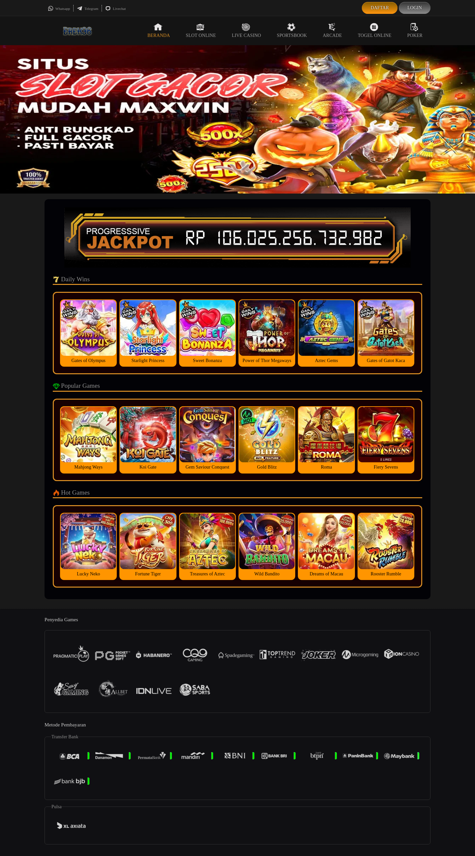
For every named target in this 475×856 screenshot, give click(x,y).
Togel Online (375, 30)
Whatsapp (59, 9)
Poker (415, 30)
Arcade (332, 30)
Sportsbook (292, 30)
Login (414, 7)
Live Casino (246, 30)
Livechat (115, 9)
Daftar (379, 7)
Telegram (87, 9)
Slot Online (201, 30)
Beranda (158, 30)
